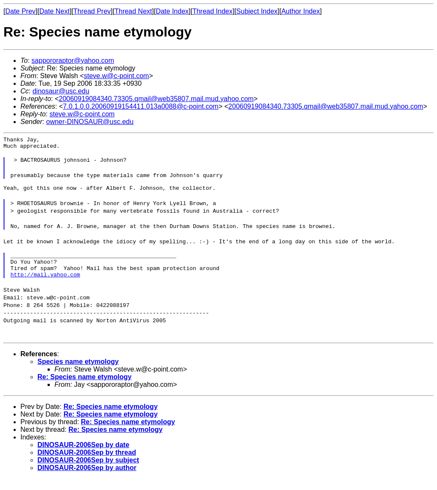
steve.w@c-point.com (116, 75)
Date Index (172, 11)
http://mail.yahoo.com (45, 286)
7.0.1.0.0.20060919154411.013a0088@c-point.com (140, 106)
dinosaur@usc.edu (60, 91)
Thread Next (133, 11)
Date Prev (20, 11)
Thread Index (213, 11)
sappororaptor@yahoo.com (72, 60)
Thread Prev (92, 11)
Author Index (300, 11)
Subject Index (257, 11)
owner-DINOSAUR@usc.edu (89, 121)
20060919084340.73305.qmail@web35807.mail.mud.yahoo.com (156, 98)
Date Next (54, 11)
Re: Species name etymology (84, 388)
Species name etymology (78, 373)
